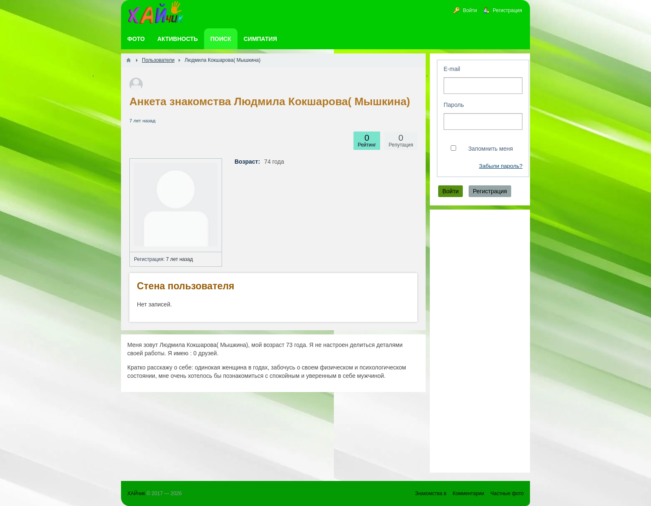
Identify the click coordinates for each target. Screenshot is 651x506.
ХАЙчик (136, 493)
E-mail (452, 69)
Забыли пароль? (500, 166)
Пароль (454, 104)
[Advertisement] (480, 341)
